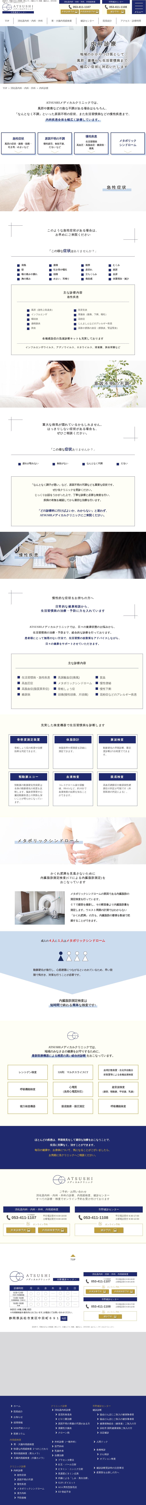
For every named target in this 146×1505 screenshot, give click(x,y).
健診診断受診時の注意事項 (108, 1468)
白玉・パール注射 (64, 1464)
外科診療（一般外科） (64, 1442)
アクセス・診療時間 (131, 21)
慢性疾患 (19, 1484)
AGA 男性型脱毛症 (65, 1487)
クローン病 (61, 1432)
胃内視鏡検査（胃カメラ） (25, 1453)
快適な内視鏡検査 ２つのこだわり (29, 1449)
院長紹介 (107, 21)
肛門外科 (57, 1446)
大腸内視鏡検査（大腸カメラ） (27, 1458)
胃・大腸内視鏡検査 (61, 21)
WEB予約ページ (20, 1428)
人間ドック (100, 1442)
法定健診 (102, 1432)
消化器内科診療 (61, 1410)
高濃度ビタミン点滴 (66, 1473)
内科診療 (16, 1470)
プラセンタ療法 (63, 1460)
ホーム (15, 1406)
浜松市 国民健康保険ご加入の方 (113, 1428)
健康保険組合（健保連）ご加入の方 (115, 1423)
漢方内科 (19, 1493)
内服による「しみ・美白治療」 (71, 1478)
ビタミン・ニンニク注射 (68, 1469)
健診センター (87, 21)
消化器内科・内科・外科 (30, 21)
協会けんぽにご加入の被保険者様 (114, 1414)
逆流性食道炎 (62, 1414)
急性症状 (19, 1475)
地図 (64, 1318)
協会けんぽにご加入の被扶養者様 (114, 1419)
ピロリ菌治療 (62, 1419)
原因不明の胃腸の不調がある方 (71, 1423)
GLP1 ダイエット (64, 1482)
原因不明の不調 (22, 1479)
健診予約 (114, 11)
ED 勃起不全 (62, 1492)
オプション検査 (105, 1459)
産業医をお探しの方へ (106, 1472)
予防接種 (19, 1497)
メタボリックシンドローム (28, 1488)
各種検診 (99, 1449)
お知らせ (16, 1417)
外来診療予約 (68, 11)
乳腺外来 (57, 1451)
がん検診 (102, 1454)
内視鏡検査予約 (87, 11)
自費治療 (57, 1455)
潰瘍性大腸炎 (62, 1428)
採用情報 (16, 1422)
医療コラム (17, 1433)
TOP (7, 21)
